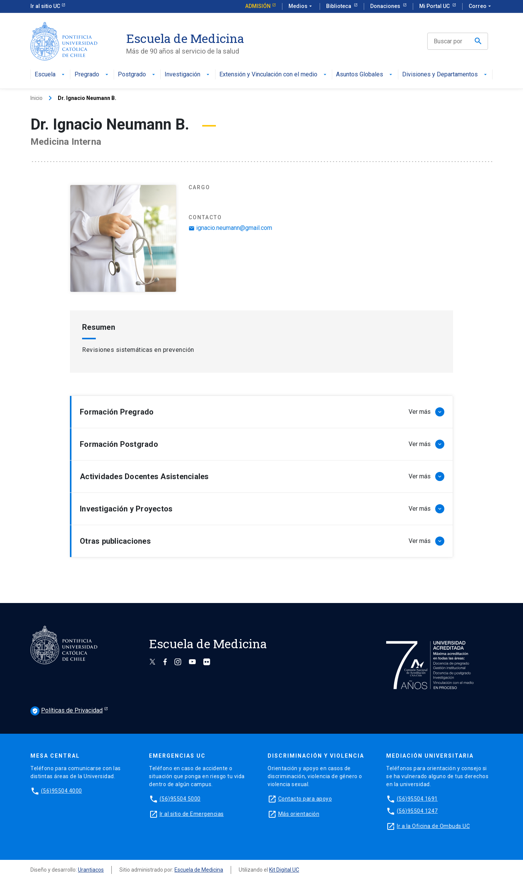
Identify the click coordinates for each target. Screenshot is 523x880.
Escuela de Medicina (198, 870)
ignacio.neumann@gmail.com (230, 227)
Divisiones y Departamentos (445, 74)
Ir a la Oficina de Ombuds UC (433, 826)
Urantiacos (91, 870)
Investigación (188, 74)
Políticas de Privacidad (66, 710)
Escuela (50, 74)
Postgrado (137, 74)
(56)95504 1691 (417, 799)
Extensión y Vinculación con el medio (273, 74)
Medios (301, 6)
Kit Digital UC (284, 870)
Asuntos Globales (365, 74)
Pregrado (92, 74)
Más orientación (299, 814)
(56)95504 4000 (61, 791)
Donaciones (385, 6)
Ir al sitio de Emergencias (192, 814)
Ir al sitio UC (45, 6)
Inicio (36, 98)
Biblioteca (339, 6)
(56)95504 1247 (417, 811)
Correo (481, 6)
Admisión (258, 6)
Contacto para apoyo (305, 799)
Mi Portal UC (435, 6)
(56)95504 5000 (180, 799)
